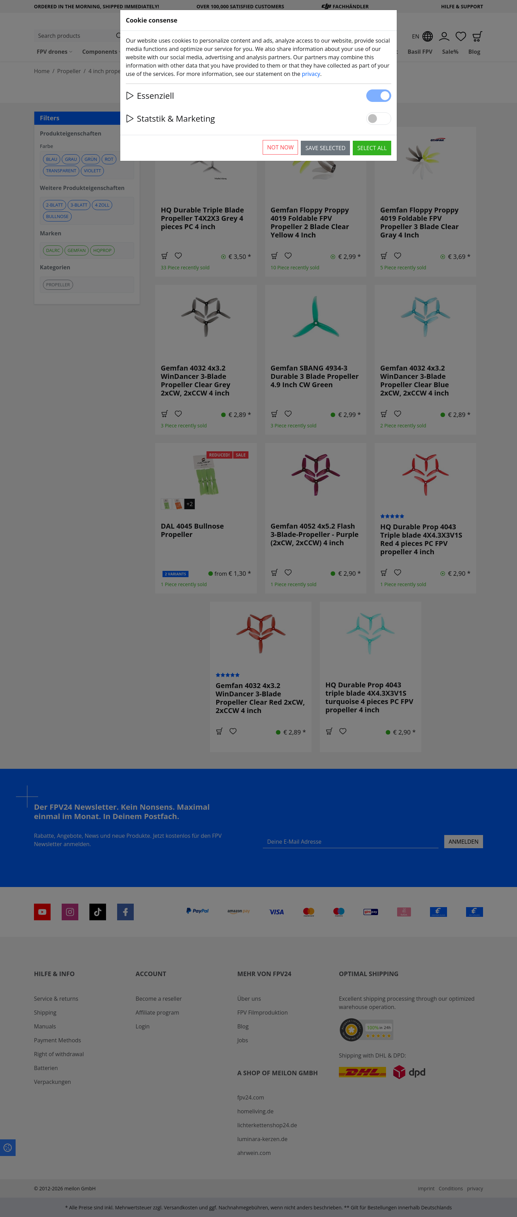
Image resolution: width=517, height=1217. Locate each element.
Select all (372, 148)
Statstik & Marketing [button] (170, 118)
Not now (280, 147)
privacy (311, 74)
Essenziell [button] (150, 95)
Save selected (325, 148)
